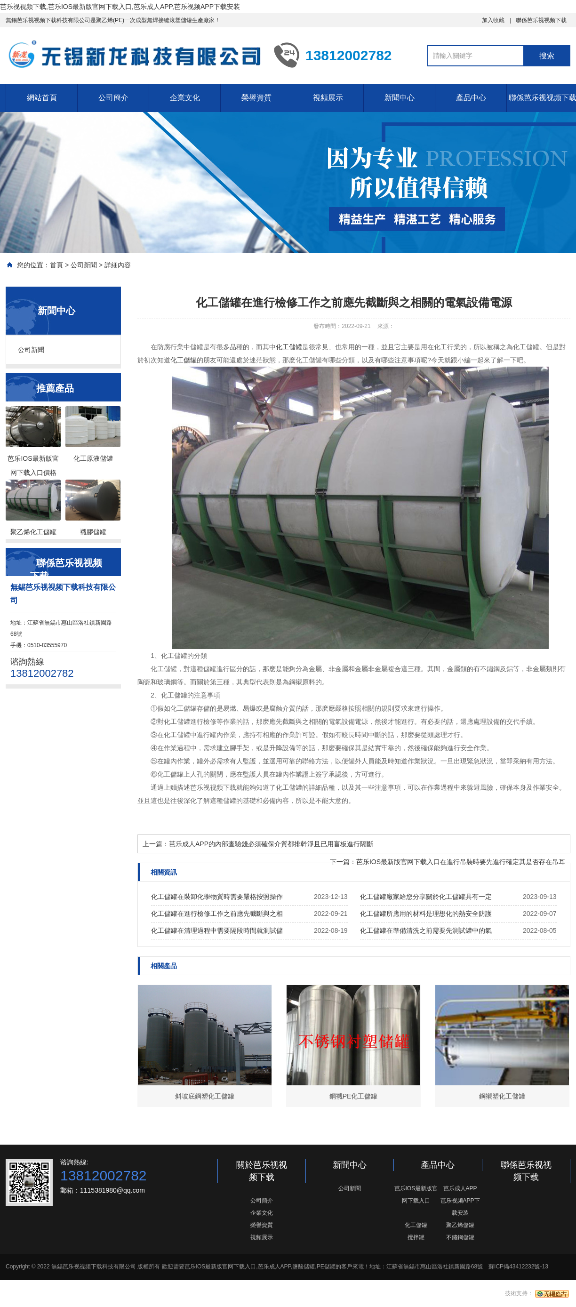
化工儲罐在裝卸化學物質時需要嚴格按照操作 (217, 896)
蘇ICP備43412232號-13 (518, 1266)
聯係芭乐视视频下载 (541, 20)
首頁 (56, 265)
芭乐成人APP (460, 1188)
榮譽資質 (256, 98)
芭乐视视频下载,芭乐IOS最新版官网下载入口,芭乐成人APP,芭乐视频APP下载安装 (120, 6)
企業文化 (185, 98)
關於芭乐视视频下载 (261, 1171)
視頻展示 (328, 98)
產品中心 (471, 98)
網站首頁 (42, 98)
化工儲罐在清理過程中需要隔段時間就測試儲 (217, 930)
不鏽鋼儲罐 (460, 1237)
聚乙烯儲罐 (460, 1225)
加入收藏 (493, 20)
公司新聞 (84, 265)
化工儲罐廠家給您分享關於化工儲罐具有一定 (426, 896)
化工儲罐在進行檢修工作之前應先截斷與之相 (217, 913)
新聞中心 (399, 98)
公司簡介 (113, 98)
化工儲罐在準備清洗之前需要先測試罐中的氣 (426, 930)
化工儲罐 (289, 347)
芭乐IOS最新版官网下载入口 (416, 1194)
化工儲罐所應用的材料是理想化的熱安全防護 (426, 913)
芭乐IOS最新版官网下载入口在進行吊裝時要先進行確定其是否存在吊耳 (460, 862)
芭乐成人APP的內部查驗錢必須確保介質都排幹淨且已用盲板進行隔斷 (271, 844)
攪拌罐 (416, 1237)
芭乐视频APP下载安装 (460, 1206)
